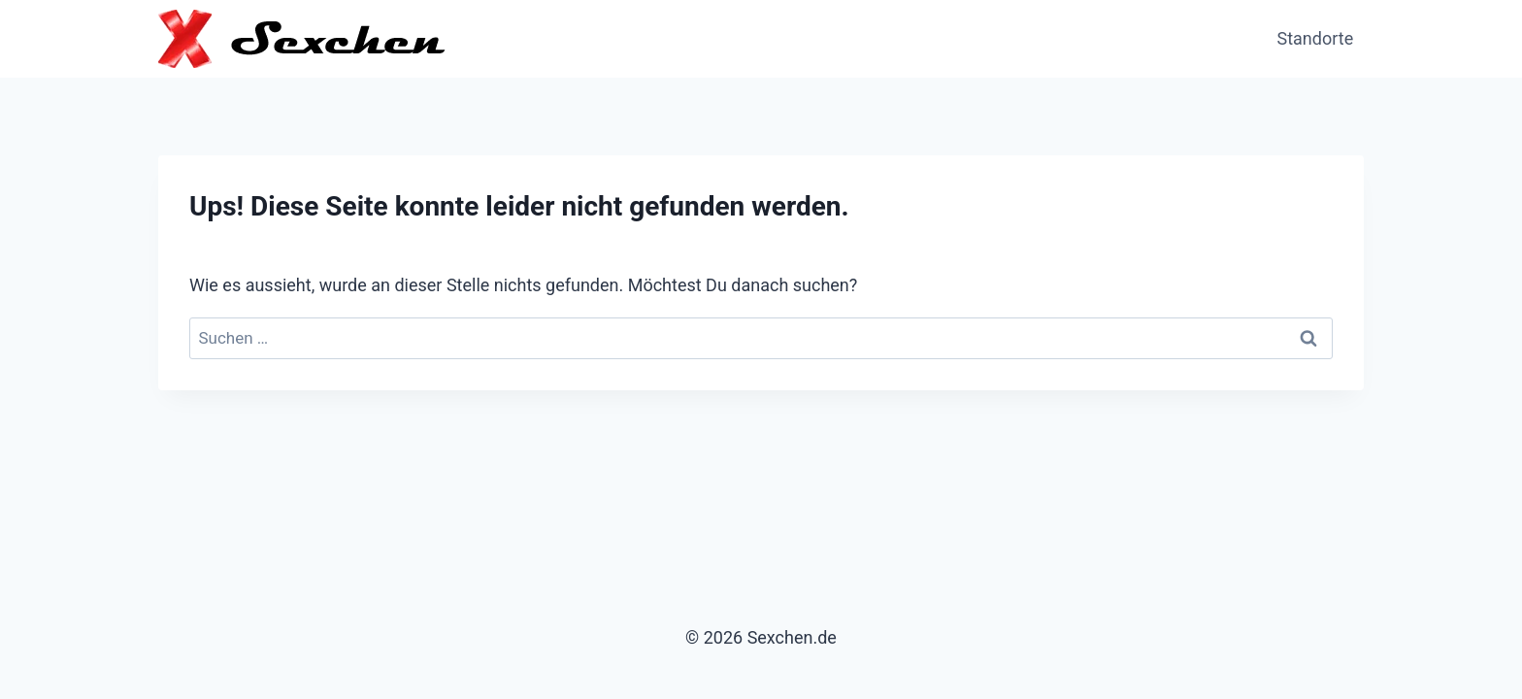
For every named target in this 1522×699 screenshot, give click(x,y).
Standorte (1315, 38)
